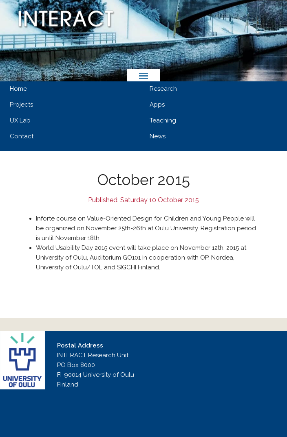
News (158, 136)
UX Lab (20, 120)
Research (163, 88)
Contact (21, 136)
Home (18, 88)
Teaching (163, 120)
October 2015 (143, 180)
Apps (157, 104)
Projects (21, 104)
